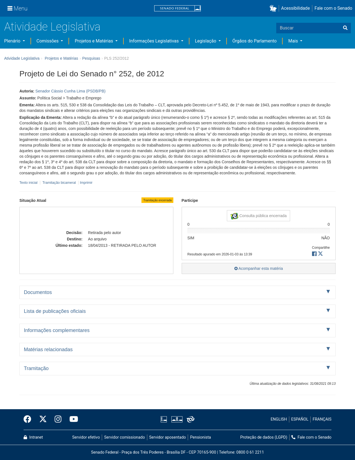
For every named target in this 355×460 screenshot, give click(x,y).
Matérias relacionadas (48, 349)
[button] (274, 8)
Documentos (38, 292)
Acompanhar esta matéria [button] (258, 268)
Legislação (206, 41)
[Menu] (17, 8)
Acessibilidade (295, 8)
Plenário (12, 41)
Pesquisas (91, 58)
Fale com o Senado (333, 8)
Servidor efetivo (86, 437)
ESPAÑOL (299, 419)
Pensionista (200, 437)
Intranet (33, 437)
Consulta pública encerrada (258, 216)
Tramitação (36, 368)
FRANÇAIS (322, 419)
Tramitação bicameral (59, 183)
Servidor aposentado (167, 437)
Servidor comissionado (124, 437)
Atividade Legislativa (52, 26)
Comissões (48, 41)
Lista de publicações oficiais (55, 311)
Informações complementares (57, 330)
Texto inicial (29, 183)
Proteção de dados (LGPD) (263, 437)
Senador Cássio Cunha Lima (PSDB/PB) (71, 91)
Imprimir (86, 183)
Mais (293, 41)
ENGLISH (279, 419)
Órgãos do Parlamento (254, 41)
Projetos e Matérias (94, 41)
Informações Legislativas (154, 41)
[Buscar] (345, 28)
